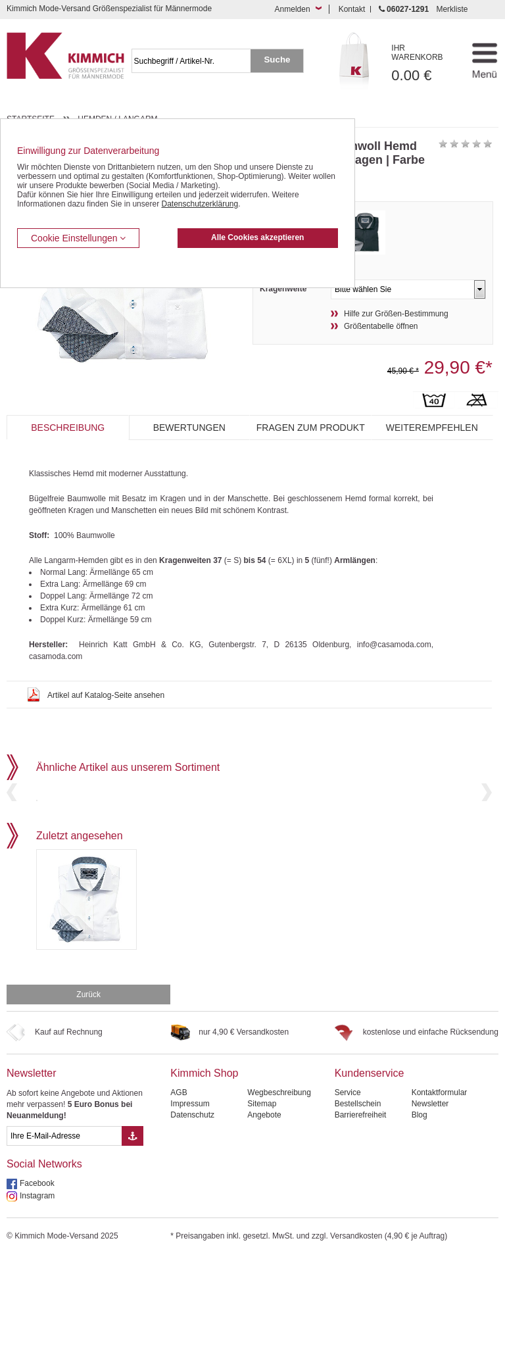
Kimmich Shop (204, 1166)
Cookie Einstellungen (78, 238)
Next (486, 839)
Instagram (37, 1289)
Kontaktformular (440, 1186)
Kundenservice (369, 1166)
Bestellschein (358, 1197)
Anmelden (292, 9)
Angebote (264, 1208)
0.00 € (424, 63)
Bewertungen (189, 427)
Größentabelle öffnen (381, 326)
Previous (12, 839)
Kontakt (352, 9)
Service (348, 1186)
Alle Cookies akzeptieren (257, 237)
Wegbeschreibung (279, 1186)
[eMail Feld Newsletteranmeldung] (64, 1229)
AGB (178, 1186)
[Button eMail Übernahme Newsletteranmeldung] (132, 1229)
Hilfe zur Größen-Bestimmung (396, 313)
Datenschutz (192, 1208)
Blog (419, 1208)
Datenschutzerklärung (199, 204)
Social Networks (44, 1257)
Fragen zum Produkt (310, 427)
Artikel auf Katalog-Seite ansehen (105, 695)
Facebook (37, 1276)
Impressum (189, 1197)
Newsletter (32, 1166)
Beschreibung (68, 427)
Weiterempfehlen (432, 427)
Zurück (88, 1088)
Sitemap (261, 1197)
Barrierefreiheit (361, 1208)
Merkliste (452, 9)
